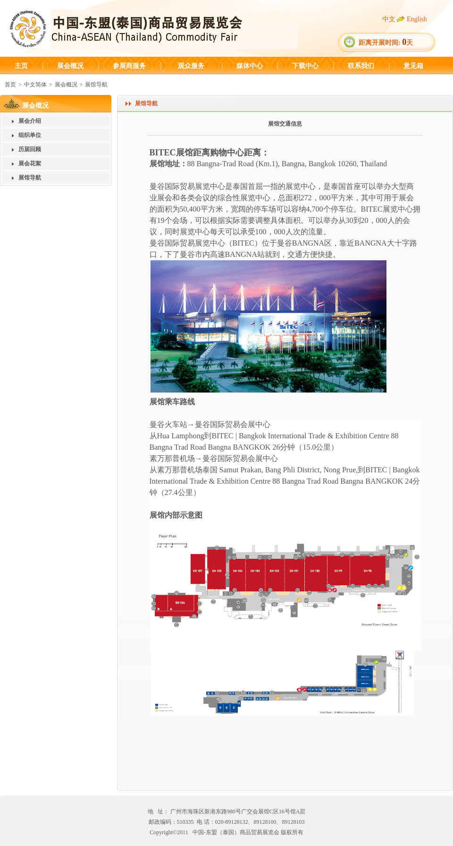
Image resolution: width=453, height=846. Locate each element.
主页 (21, 65)
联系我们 (361, 65)
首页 (10, 84)
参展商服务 (129, 65)
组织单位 (29, 135)
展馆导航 (96, 84)
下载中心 (305, 65)
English (417, 19)
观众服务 (191, 65)
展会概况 (70, 65)
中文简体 (35, 84)
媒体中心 (249, 65)
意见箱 (413, 65)
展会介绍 (29, 121)
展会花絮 (29, 163)
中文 (388, 19)
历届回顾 (29, 149)
